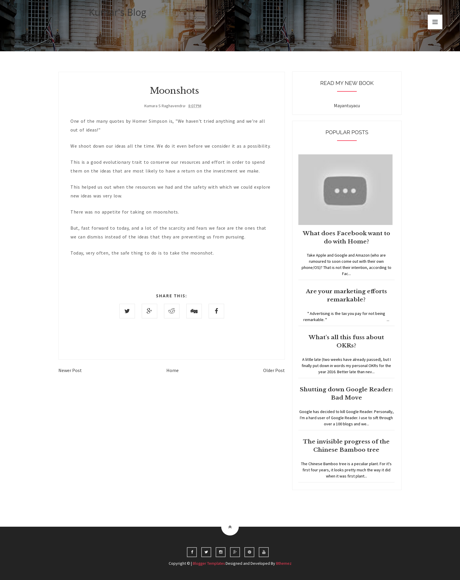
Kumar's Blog (117, 12)
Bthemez (284, 563)
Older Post (274, 370)
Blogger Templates (208, 563)
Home (172, 370)
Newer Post (70, 370)
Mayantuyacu (347, 105)
